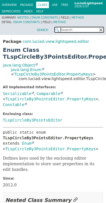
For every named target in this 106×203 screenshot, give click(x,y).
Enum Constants (44, 17)
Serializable (17, 93)
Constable (13, 104)
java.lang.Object (19, 65)
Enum (26, 143)
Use (55, 4)
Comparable (48, 93)
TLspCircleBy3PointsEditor (32, 120)
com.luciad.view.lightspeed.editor (56, 41)
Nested (23, 17)
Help (39, 11)
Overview (9, 4)
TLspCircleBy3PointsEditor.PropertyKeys (53, 74)
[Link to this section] (75, 200)
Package (26, 4)
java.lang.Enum (26, 69)
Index (28, 11)
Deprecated (11, 11)
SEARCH (42, 30)
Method (78, 17)
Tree (64, 4)
